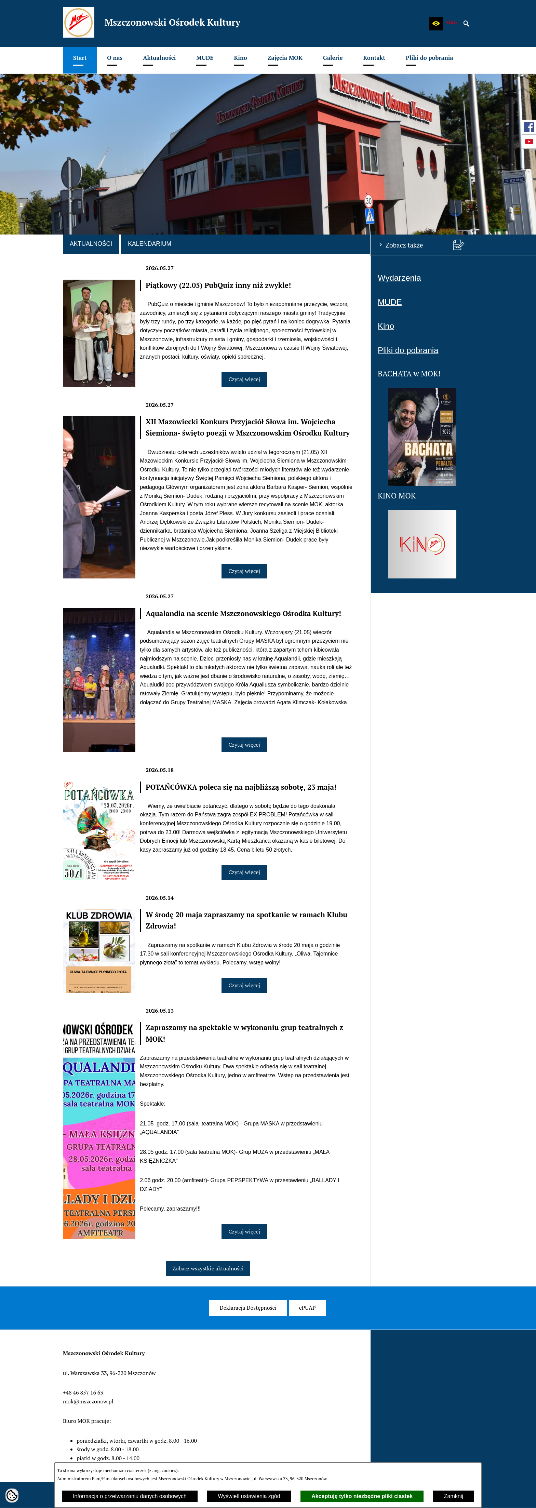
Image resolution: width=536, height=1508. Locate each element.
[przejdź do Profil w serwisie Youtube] (529, 141)
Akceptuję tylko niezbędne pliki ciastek (362, 1496)
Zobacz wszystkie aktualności (208, 1268)
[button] (436, 23)
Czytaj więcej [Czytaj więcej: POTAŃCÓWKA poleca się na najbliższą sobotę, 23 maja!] (244, 872)
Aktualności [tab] (91, 243)
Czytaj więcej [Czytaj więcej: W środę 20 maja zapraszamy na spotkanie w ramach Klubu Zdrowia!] (244, 985)
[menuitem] (80, 60)
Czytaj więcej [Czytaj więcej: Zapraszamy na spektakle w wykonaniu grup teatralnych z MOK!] (244, 1231)
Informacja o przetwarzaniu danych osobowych (130, 1496)
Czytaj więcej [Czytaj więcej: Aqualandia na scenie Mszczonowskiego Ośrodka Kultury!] (244, 744)
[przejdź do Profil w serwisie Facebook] (529, 127)
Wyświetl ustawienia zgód (249, 1496)
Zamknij (453, 1496)
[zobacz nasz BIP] (451, 23)
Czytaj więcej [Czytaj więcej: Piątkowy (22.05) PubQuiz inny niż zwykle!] (244, 379)
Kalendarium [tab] (149, 243)
